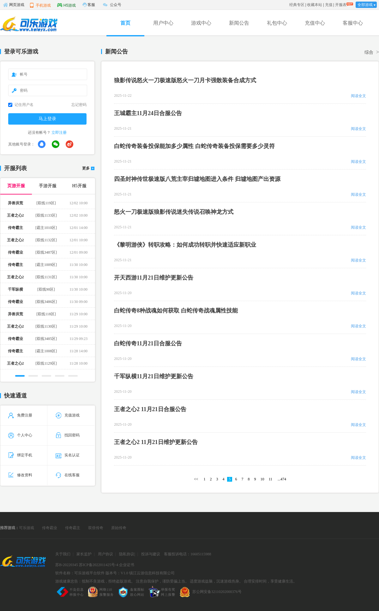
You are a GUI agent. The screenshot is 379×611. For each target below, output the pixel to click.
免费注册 (20, 415)
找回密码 (68, 435)
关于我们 (62, 554)
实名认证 (68, 455)
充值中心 (315, 23)
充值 (329, 5)
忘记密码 (79, 104)
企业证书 (126, 565)
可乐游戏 (26, 528)
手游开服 (48, 185)
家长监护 (84, 554)
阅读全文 (358, 96)
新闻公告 (239, 23)
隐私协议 (126, 554)
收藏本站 (314, 5)
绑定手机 (20, 455)
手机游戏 (40, 5)
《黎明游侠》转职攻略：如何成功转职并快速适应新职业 (185, 245)
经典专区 (296, 5)
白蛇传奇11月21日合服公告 (148, 343)
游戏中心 (201, 23)
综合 (368, 52)
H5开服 (79, 185)
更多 (86, 168)
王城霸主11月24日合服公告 (148, 113)
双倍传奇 (95, 528)
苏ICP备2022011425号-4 (98, 565)
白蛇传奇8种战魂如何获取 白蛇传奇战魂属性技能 (176, 310)
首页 (125, 23)
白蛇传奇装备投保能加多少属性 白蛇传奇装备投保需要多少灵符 (194, 146)
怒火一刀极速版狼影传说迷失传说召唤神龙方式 (173, 212)
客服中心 (353, 23)
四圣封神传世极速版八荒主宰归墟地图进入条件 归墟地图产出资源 (197, 179)
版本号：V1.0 (116, 573)
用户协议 (105, 554)
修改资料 (20, 475)
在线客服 (68, 475)
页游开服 (16, 185)
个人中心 (20, 435)
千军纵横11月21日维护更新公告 (153, 376)
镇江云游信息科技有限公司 (152, 573)
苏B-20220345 (66, 565)
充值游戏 (68, 415)
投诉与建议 (150, 554)
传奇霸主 (72, 528)
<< (196, 479)
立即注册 (59, 132)
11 (270, 479)
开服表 (340, 5)
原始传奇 (118, 528)
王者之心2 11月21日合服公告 (150, 409)
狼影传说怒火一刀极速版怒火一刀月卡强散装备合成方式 (185, 80)
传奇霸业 (49, 528)
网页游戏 (13, 4)
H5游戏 (66, 5)
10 (262, 479)
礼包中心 (277, 23)
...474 (282, 479)
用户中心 (163, 23)
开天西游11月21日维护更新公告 (153, 278)
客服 (91, 5)
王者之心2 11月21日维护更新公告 (156, 442)
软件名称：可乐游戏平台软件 (80, 573)
